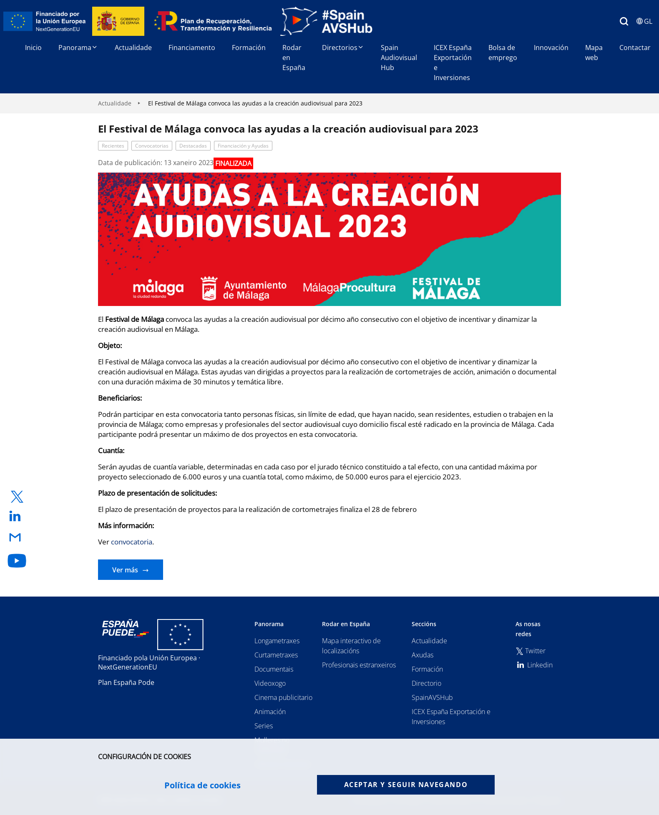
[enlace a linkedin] (17, 517)
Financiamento (192, 47)
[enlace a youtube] (17, 560)
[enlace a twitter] (17, 496)
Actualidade (133, 47)
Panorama (78, 47)
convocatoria (131, 542)
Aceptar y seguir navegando (406, 784)
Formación (249, 47)
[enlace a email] (17, 538)
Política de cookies (202, 785)
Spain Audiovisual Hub (399, 57)
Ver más (125, 569)
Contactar (635, 47)
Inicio (33, 47)
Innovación (551, 47)
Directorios (343, 47)
